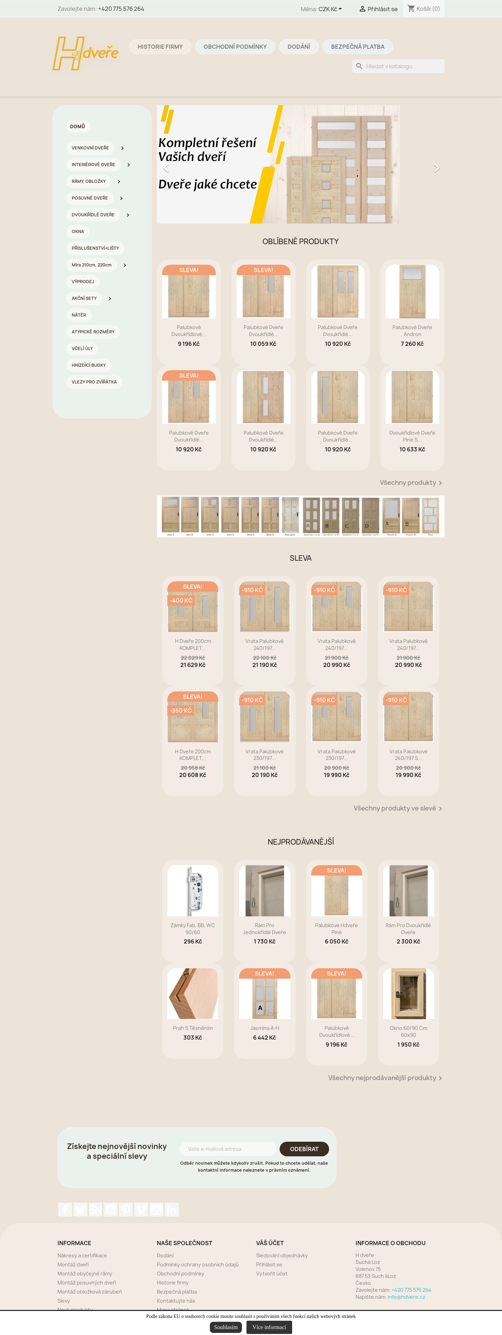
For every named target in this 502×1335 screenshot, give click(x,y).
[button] (178, 164)
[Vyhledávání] (398, 66)
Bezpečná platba (358, 47)
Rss (95, 1210)
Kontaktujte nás (176, 1300)
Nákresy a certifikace (82, 1255)
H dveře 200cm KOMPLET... (193, 644)
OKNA (78, 231)
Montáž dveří (73, 1264)
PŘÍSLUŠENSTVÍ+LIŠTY (95, 248)
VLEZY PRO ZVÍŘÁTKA (94, 382)
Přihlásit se (269, 1264)
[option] (300, 164)
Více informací (269, 1327)
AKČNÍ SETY (84, 298)
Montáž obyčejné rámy (85, 1273)
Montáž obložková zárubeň (90, 1291)
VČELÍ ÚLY (82, 348)
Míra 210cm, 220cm (92, 265)
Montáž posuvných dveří (87, 1282)
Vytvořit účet (272, 1273)
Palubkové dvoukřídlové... (189, 330)
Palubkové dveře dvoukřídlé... (263, 330)
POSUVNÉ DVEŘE (90, 198)
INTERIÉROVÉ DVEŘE (93, 165)
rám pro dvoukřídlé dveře (408, 929)
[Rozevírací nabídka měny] (331, 9)
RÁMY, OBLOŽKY (89, 181)
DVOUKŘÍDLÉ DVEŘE (93, 215)
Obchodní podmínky (235, 47)
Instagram (156, 1210)
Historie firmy (160, 47)
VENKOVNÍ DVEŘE (90, 148)
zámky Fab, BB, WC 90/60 (192, 929)
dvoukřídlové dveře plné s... (412, 436)
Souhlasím (226, 1327)
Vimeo (141, 1210)
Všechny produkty (412, 483)
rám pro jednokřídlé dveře (264, 929)
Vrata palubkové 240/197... (264, 644)
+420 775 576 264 (121, 9)
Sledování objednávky (282, 1255)
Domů (77, 126)
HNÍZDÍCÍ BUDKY (89, 365)
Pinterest (126, 1210)
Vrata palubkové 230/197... (264, 755)
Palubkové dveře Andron (412, 330)
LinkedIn (172, 1210)
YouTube (110, 1210)
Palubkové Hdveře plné (336, 929)
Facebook (65, 1210)
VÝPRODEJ (83, 282)
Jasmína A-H (264, 1028)
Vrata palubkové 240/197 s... (408, 755)
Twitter (81, 1210)
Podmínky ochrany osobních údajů (198, 1264)
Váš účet (270, 1243)
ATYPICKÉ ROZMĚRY (93, 332)
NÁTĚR (79, 315)
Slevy (64, 1300)
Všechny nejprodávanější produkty (386, 1078)
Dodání (299, 47)
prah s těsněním (193, 1028)
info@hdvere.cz (406, 1297)
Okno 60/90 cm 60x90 (408, 1031)
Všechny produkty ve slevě (399, 809)
